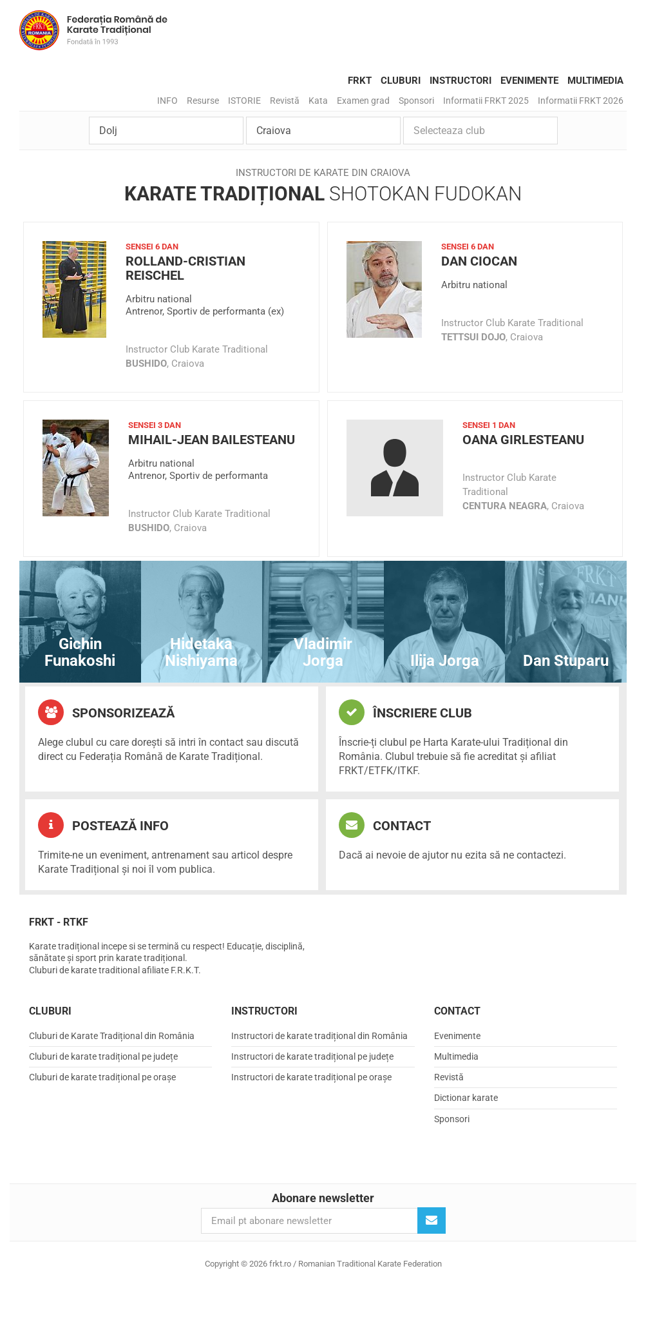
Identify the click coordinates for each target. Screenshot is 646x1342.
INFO (167, 100)
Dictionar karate (466, 1098)
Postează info (103, 825)
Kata (318, 100)
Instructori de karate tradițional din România (319, 1036)
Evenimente (529, 80)
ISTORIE (244, 100)
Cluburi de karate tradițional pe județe (103, 1056)
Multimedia (595, 80)
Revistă (284, 100)
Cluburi (401, 80)
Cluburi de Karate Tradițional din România (112, 1036)
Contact (385, 825)
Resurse (203, 100)
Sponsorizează (106, 712)
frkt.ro (93, 30)
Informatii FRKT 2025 (486, 100)
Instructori (460, 80)
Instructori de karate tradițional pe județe (312, 1056)
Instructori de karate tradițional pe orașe (311, 1077)
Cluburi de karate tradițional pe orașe (102, 1077)
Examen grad (363, 100)
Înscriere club (405, 712)
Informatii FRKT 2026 (580, 100)
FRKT (360, 80)
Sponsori (416, 100)
